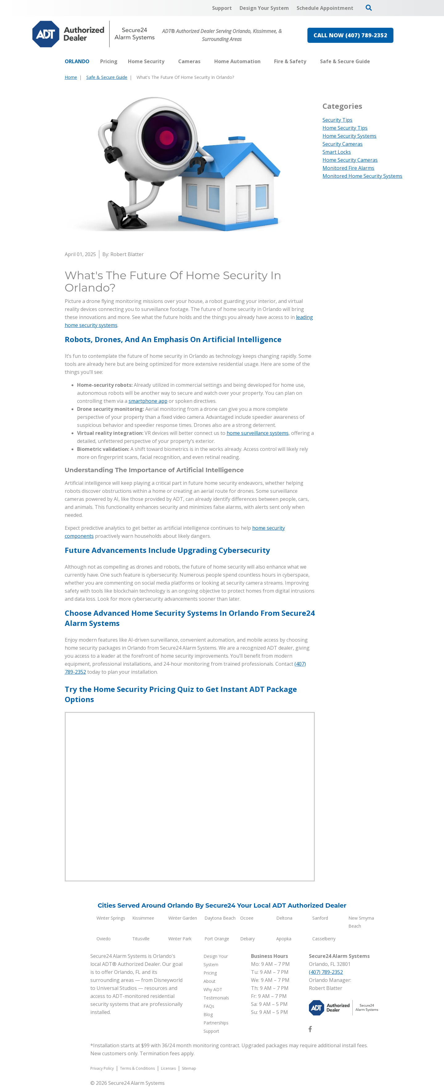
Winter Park (179, 939)
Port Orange (216, 939)
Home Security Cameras (350, 160)
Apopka (283, 939)
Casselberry (323, 939)
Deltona (284, 918)
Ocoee (246, 918)
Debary (247, 939)
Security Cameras (343, 144)
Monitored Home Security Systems (362, 176)
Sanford (320, 918)
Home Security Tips (345, 128)
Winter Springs (111, 918)
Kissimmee (143, 918)
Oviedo (104, 939)
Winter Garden (182, 918)
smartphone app (148, 401)
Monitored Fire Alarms (348, 168)
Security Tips (337, 119)
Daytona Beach (220, 918)
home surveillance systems (258, 433)
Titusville (141, 939)
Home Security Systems (349, 136)
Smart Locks (337, 152)
